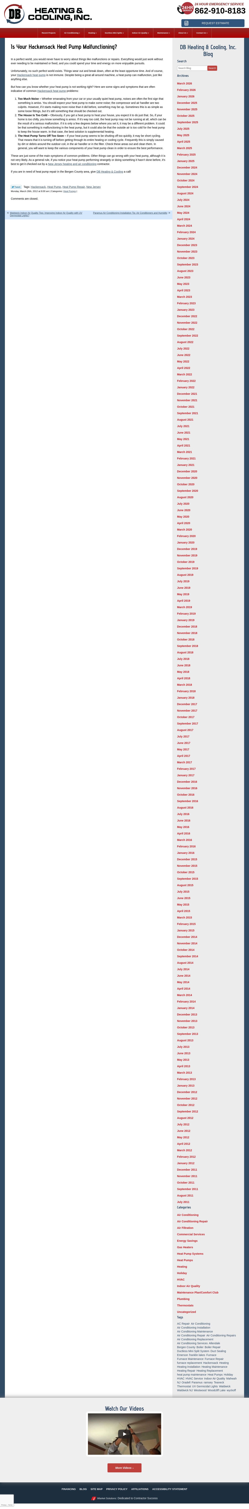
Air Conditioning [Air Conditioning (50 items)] (200, 1323)
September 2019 (187, 568)
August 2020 (185, 497)
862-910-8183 (220, 10)
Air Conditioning (188, 1214)
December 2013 (187, 1014)
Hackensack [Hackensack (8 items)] (210, 1362)
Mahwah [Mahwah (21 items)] (231, 1378)
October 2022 (185, 329)
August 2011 (185, 1195)
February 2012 (186, 1156)
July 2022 (183, 348)
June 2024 (183, 206)
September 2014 (187, 956)
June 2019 (183, 587)
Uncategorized (186, 1311)
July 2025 (183, 128)
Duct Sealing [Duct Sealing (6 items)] (218, 1351)
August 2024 (185, 193)
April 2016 (183, 833)
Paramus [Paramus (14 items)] (197, 1382)
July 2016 (183, 814)
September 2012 (187, 1111)
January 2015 (185, 930)
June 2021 (183, 432)
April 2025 (183, 141)
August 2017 (185, 730)
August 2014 (185, 962)
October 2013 (185, 1027)
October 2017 (185, 717)
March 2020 (184, 529)
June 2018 (183, 665)
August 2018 (185, 652)
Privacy (3, 1505)
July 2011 (183, 1202)
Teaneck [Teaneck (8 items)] (219, 1382)
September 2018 (187, 646)
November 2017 (187, 710)
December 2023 (187, 245)
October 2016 (185, 794)
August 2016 (185, 807)
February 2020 (186, 536)
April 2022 (183, 368)
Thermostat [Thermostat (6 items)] (184, 1386)
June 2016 (183, 820)
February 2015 (186, 924)
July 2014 (183, 969)
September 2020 (187, 490)
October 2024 (185, 180)
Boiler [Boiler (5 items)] (199, 1347)
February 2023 (186, 303)
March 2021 (184, 452)
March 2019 (184, 607)
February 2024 (186, 232)
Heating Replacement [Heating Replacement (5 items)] (209, 1370)
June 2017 (183, 743)
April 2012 (183, 1143)
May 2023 (183, 283)
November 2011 (187, 1176)
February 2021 (186, 458)
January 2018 (185, 697)
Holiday (182, 1273)
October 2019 (185, 561)
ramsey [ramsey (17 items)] (208, 1382)
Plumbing (183, 1299)
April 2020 (183, 523)
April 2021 (183, 445)
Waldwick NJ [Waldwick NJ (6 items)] (185, 1390)
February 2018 (186, 691)
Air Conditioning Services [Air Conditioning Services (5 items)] (192, 1343)
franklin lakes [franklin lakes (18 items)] (197, 1355)
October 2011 (185, 1182)
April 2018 (183, 678)
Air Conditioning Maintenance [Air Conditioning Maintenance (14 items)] (195, 1331)
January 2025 (185, 161)
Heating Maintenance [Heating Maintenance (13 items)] (214, 1366)
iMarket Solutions (106, 1498)
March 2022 (184, 374)
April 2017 (183, 755)
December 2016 (187, 781)
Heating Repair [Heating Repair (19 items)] (186, 1370)
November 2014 (187, 943)
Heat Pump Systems (190, 1253)
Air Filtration (185, 1227)
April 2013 (183, 1066)
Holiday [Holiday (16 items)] (228, 1374)
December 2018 (187, 626)
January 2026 (185, 96)
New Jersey (93, 186)
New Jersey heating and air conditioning (72, 164)
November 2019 (187, 555)
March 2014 (184, 995)
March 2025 (184, 148)
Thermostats (185, 1305)
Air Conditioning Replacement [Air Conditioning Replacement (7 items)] (195, 1339)
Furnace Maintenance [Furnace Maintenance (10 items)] (190, 1358)
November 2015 (187, 865)
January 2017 (185, 775)
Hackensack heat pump (31, 75)
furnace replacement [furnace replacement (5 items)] (189, 1362)
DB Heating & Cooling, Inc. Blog (208, 50)
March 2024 (184, 225)
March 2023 (184, 296)
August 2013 (185, 1040)
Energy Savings (187, 1240)
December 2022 (187, 316)
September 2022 (187, 335)
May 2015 (183, 904)
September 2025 (187, 122)
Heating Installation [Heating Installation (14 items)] (188, 1366)
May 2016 (183, 827)
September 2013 (187, 1033)
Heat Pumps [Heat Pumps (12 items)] (215, 1374)
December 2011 (187, 1169)
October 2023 (185, 258)
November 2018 (187, 633)
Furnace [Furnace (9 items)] (211, 1355)
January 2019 (185, 620)
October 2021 (185, 406)
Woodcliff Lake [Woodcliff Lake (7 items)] (217, 1390)
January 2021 (185, 464)
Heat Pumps (69, 191)
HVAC (181, 1279)
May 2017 (183, 749)
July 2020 (183, 503)
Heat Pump (54, 186)
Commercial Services (191, 1234)
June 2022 (183, 355)
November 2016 (187, 788)
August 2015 (185, 885)
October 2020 (185, 484)
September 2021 (187, 413)
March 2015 (184, 917)
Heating (182, 1266)
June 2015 (183, 898)
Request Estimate (215, 22)
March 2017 (184, 762)
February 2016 (186, 846)
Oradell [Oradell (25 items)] (186, 1382)
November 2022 (187, 322)
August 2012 (185, 1118)
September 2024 (187, 186)
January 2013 (185, 1085)
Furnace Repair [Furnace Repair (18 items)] (214, 1358)
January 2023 (185, 309)
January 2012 (185, 1163)
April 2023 (183, 290)
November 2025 (187, 109)
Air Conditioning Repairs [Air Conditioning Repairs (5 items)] (221, 1335)
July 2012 (183, 1124)
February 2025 (186, 154)
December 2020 (187, 471)
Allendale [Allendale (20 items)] (214, 1343)
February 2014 (186, 1001)
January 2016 (185, 852)
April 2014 (183, 988)
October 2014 (185, 949)
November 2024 (187, 174)
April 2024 (183, 219)
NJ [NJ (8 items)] (178, 1382)
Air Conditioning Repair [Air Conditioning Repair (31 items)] (191, 1335)
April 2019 (183, 600)
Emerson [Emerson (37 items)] (182, 1355)
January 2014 (185, 1008)
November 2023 (187, 251)
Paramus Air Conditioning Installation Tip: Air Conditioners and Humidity (130, 213)
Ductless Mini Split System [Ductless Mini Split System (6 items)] (193, 1351)
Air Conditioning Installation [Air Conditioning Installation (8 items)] (193, 1327)
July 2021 (183, 426)
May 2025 (183, 135)
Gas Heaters (185, 1247)
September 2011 (187, 1189)
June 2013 (183, 1053)
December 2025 (187, 102)
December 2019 (187, 549)
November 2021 (187, 400)
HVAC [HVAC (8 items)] (181, 1378)
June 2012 (183, 1130)
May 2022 (183, 361)
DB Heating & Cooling (110, 171)
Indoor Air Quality (188, 1286)
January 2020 (185, 542)
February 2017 (186, 768)
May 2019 (183, 594)
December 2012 (187, 1092)
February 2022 (186, 380)
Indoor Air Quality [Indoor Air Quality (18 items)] (214, 1378)
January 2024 (185, 238)
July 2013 (183, 1046)
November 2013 (187, 1021)
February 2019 (186, 613)
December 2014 (187, 936)
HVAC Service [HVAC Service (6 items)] (194, 1378)
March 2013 (184, 1072)
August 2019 (185, 574)
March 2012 (184, 1150)
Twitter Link (16, 187)
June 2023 (183, 277)
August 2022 (185, 342)
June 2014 (183, 975)
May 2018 (183, 671)
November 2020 (187, 477)
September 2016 (187, 801)
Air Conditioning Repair (192, 1221)
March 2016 (184, 839)
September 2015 (187, 878)
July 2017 (183, 736)
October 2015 (185, 872)
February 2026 (186, 89)
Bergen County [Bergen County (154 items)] (186, 1347)
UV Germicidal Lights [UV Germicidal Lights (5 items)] (205, 1386)
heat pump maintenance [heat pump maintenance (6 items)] (191, 1374)
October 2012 (185, 1105)
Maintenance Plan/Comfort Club (198, 1292)
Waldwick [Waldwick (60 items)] (224, 1386)
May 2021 (183, 439)
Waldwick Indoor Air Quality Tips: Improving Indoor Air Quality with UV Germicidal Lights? (46, 214)
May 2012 (183, 1137)
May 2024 (183, 212)
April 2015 (183, 911)
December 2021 (187, 393)
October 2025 (185, 115)
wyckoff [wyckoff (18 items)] (231, 1390)
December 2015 (187, 859)
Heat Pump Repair (74, 186)
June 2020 (183, 510)
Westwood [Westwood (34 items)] (200, 1390)
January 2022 (185, 387)
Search (212, 68)
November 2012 (187, 1098)
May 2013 (183, 1059)
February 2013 (186, 1079)
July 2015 (183, 891)
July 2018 (183, 658)
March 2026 (184, 83)
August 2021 (185, 419)
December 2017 (187, 704)
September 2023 (187, 264)
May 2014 (183, 982)
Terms (10, 1505)
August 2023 (185, 271)
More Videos (123, 1467)
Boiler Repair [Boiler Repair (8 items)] (212, 1347)
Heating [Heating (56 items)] (224, 1362)
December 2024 (187, 167)
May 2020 (183, 516)
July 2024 (183, 199)
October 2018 (185, 639)
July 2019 (183, 581)
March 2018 (184, 684)
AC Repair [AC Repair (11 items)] (183, 1323)
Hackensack (38, 186)
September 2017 (187, 723)
